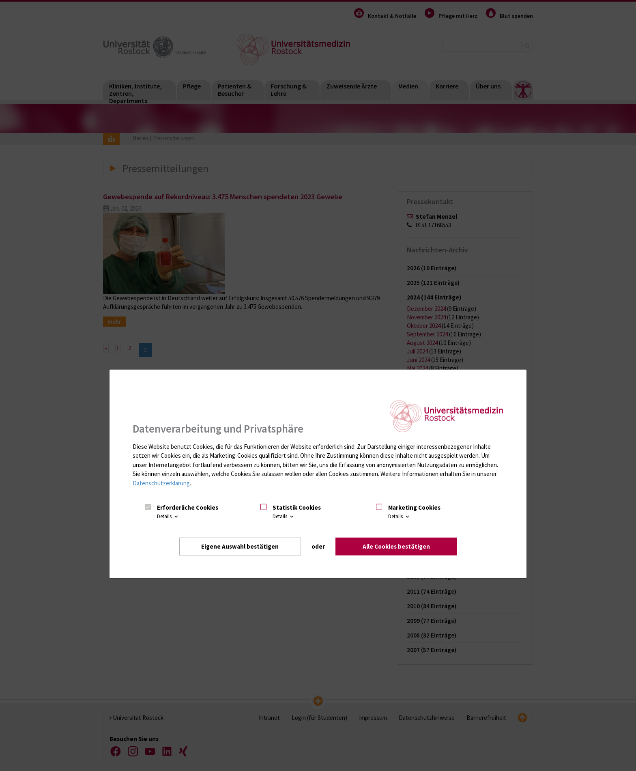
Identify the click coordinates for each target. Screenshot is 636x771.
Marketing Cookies (414, 507)
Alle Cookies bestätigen (396, 546)
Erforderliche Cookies (187, 507)
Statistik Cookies (297, 507)
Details (168, 516)
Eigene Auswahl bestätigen (240, 546)
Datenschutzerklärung (161, 483)
